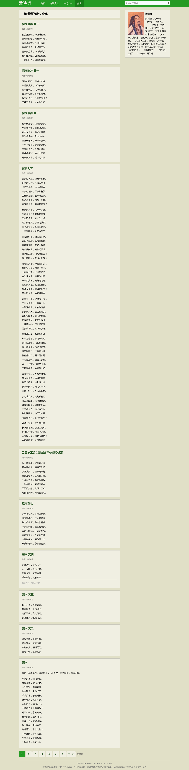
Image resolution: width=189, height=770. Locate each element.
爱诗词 (25, 3)
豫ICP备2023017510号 (103, 763)
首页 (43, 3)
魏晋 (24, 29)
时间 (38, 583)
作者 (79, 3)
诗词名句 (68, 3)
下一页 (71, 754)
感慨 (33, 583)
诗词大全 (54, 3)
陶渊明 (30, 29)
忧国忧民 (25, 583)
